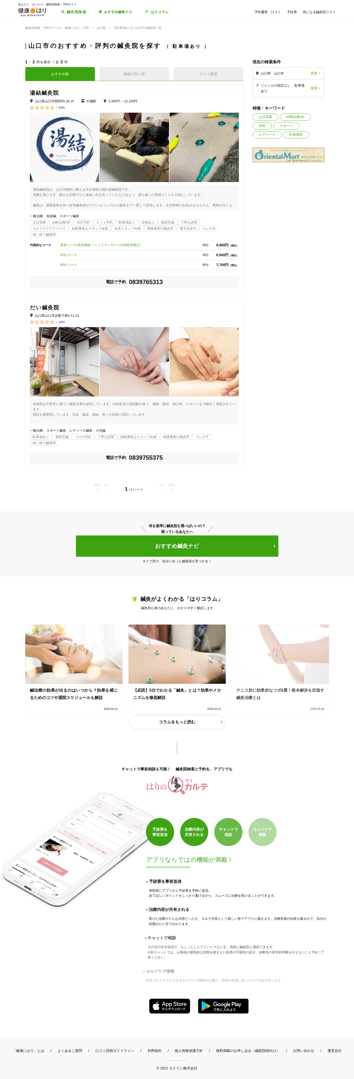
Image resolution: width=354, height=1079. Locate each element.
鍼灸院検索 (76, 12)
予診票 (292, 12)
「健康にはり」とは (28, 1051)
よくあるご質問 (69, 1051)
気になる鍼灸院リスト (319, 12)
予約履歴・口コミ (268, 12)
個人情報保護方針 (189, 1051)
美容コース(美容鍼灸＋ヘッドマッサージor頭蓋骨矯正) (100, 245)
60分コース (68, 264)
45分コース (68, 254)
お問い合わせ (303, 1051)
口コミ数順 (208, 74)
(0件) (62, 107)
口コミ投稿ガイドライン (114, 1051)
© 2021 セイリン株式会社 (177, 1068)
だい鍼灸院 (45, 307)
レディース (267, 134)
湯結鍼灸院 (44, 93)
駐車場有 (296, 134)
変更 (314, 73)
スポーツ (286, 126)
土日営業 (265, 117)
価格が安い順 (134, 74)
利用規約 (155, 1051)
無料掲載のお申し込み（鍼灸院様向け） (248, 1051)
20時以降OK (295, 117)
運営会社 (334, 1051)
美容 (262, 126)
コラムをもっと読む (177, 722)
